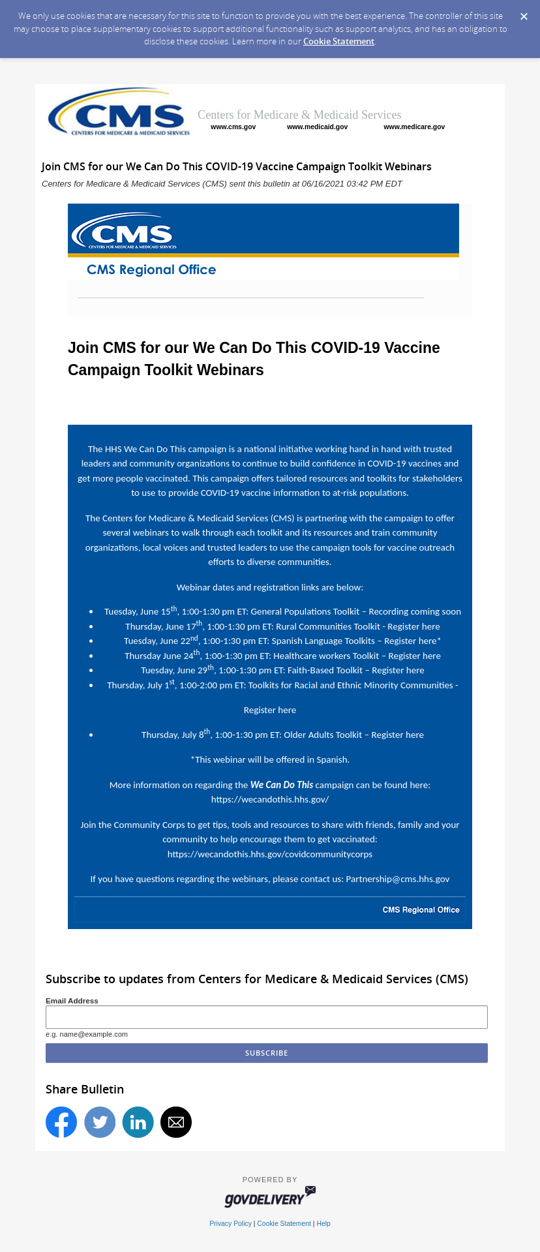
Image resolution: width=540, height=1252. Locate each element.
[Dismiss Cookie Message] (523, 12)
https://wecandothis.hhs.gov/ (270, 799)
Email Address (72, 1000)
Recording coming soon (415, 611)
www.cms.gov (233, 126)
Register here (413, 626)
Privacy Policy (230, 1223)
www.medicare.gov (414, 126)
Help (323, 1223)
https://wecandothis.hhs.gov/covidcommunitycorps (270, 854)
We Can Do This (155, 449)
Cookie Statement (338, 41)
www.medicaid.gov (317, 126)
